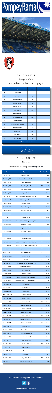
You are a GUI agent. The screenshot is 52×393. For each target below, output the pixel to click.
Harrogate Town (21, 263)
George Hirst (17, 138)
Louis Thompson (17, 117)
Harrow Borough (20, 242)
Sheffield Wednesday (25, 266)
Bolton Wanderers (25, 235)
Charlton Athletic (25, 210)
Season (17, 378)
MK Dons (25, 284)
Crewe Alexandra (25, 182)
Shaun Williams (17, 113)
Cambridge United (25, 203)
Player (22, 378)
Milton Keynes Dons (25, 200)
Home (11, 378)
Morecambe (25, 270)
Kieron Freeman (17, 99)
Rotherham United (25, 224)
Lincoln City (25, 256)
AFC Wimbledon (20, 196)
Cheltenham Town (25, 238)
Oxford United (25, 298)
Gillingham (25, 259)
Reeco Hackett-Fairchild (17, 124)
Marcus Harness (17, 127)
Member (40, 378)
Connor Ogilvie (17, 106)
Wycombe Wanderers (25, 249)
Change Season (37, 167)
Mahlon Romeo (17, 103)
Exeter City (20, 277)
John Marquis (17, 134)
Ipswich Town (25, 228)
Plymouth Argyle (25, 207)
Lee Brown (17, 96)
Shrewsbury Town (25, 185)
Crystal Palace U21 (19, 245)
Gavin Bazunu (17, 92)
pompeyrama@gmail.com (26, 388)
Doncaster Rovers (25, 189)
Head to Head (31, 378)
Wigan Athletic (25, 193)
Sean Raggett (17, 110)
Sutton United (19, 221)
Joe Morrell (17, 131)
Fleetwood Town (25, 175)
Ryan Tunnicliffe (17, 120)
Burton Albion (25, 214)
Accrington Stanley (25, 231)
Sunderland (25, 217)
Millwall (18, 179)
